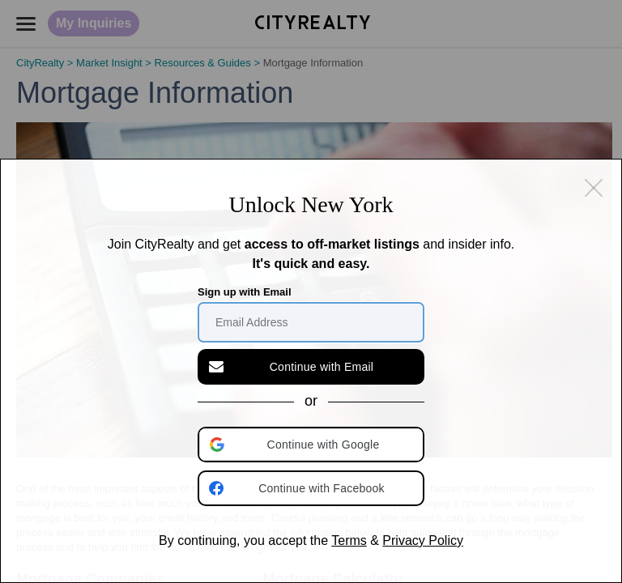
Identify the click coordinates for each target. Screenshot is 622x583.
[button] (312, 444)
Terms (349, 540)
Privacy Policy (422, 540)
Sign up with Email (245, 292)
